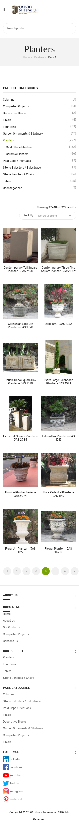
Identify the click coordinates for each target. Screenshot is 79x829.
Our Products (11, 627)
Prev (7, 571)
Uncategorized (12, 188)
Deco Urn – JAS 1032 (58, 324)
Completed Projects (16, 106)
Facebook (15, 767)
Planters (39, 57)
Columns (8, 99)
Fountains (9, 127)
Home (26, 57)
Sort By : (28, 215)
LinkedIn (14, 759)
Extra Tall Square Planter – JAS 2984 (20, 438)
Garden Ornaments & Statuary (23, 133)
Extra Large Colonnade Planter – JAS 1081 (58, 382)
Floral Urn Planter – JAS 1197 (20, 550)
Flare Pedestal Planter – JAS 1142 (58, 494)
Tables (7, 181)
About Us (9, 620)
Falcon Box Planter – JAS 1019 (58, 438)
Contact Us (10, 641)
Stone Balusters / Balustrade (22, 167)
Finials (7, 120)
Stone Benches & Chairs (18, 174)
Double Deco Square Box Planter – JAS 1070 (20, 382)
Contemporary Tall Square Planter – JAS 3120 (20, 269)
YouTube (15, 775)
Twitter (14, 783)
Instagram (16, 791)
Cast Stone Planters (19, 147)
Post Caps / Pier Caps (17, 161)
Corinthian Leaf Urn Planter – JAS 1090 (20, 325)
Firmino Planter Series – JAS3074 (20, 494)
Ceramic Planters (17, 154)
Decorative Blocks (14, 113)
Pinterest (15, 799)
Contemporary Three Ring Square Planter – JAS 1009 (58, 269)
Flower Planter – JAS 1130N (58, 550)
